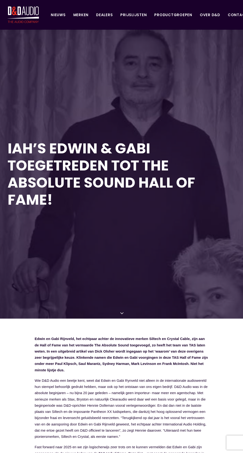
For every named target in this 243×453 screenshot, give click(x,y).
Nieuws (41, 14)
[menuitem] (41, 14)
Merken (64, 14)
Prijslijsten (116, 14)
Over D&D (193, 14)
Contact (221, 14)
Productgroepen (156, 14)
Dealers (87, 14)
